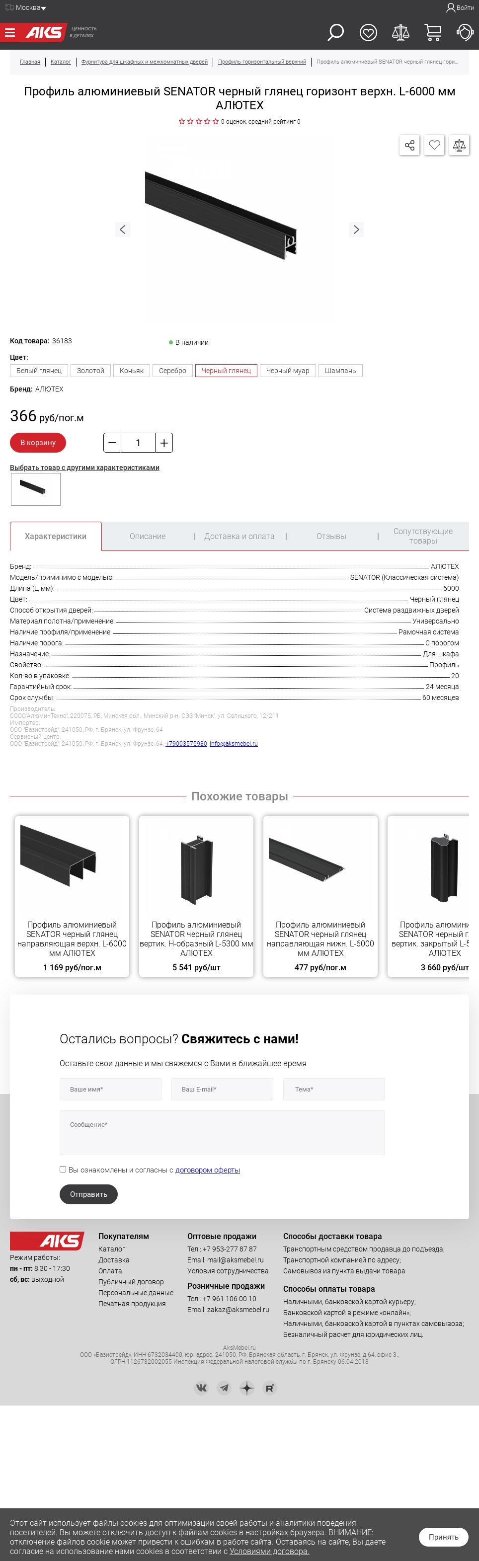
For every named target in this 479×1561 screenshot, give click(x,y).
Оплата (110, 1271)
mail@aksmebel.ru (235, 1260)
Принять (444, 1537)
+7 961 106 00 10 (229, 1299)
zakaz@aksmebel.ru (238, 1310)
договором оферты (207, 1170)
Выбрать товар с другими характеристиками (85, 467)
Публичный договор (131, 1282)
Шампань (340, 371)
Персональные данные (135, 1293)
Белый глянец (39, 371)
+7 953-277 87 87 (230, 1249)
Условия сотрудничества (228, 1271)
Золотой (90, 371)
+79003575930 (186, 743)
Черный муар (288, 371)
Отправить (88, 1194)
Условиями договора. (270, 1551)
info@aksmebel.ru (234, 743)
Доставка (114, 1260)
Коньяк (132, 371)
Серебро (172, 371)
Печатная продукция (132, 1304)
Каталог (111, 1249)
